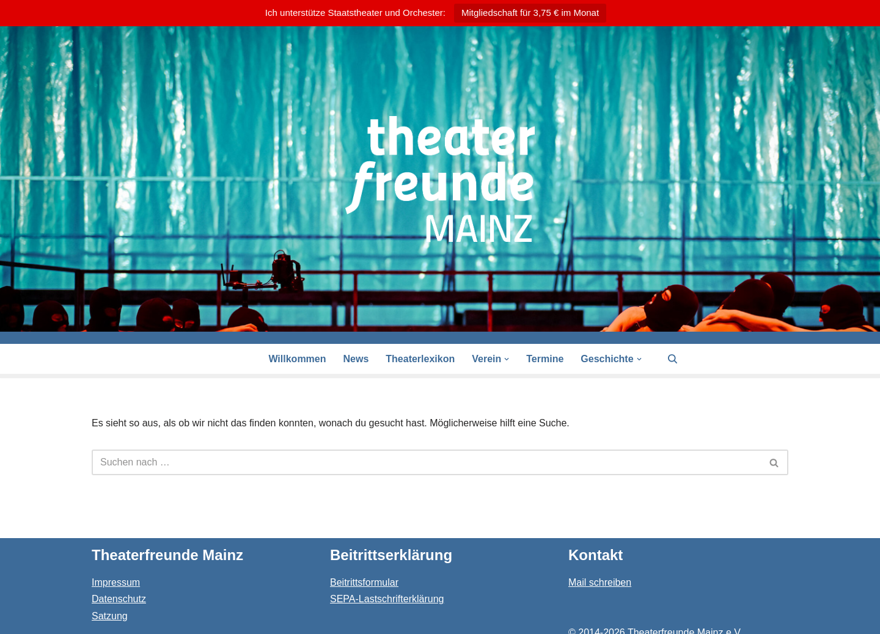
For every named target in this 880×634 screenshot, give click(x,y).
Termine (544, 359)
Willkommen (297, 359)
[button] (506, 359)
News (356, 359)
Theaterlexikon (420, 359)
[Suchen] (672, 358)
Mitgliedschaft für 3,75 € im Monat (530, 12)
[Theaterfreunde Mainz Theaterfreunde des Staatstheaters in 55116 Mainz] (440, 179)
